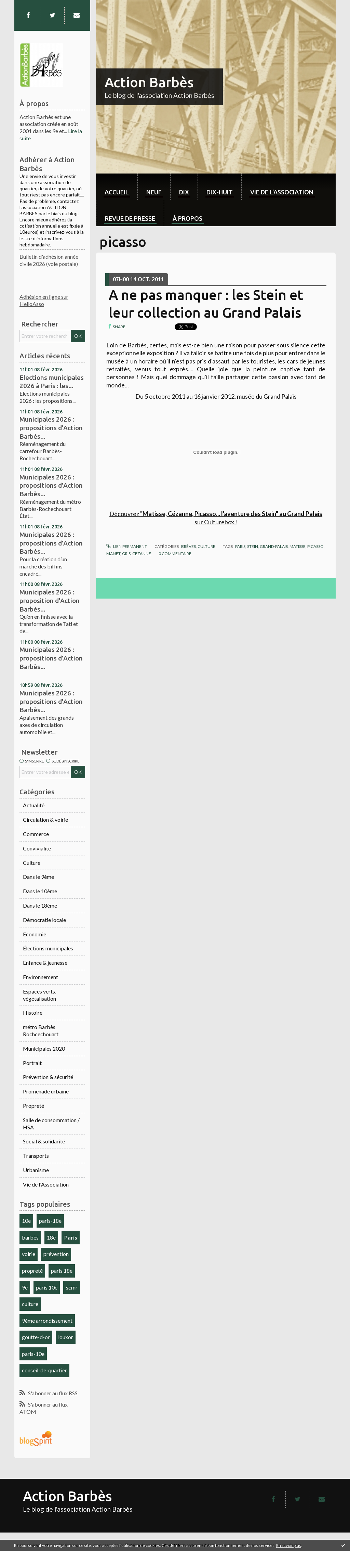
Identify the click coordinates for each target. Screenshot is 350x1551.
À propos (187, 218)
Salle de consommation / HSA (51, 1123)
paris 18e (61, 1270)
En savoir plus (288, 1545)
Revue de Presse (130, 218)
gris (126, 553)
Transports (36, 1155)
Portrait (32, 1063)
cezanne (141, 553)
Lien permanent (126, 546)
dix (184, 192)
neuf (154, 192)
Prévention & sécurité (48, 1077)
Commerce (36, 834)
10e (26, 1220)
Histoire (32, 1012)
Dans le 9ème (38, 876)
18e (51, 1237)
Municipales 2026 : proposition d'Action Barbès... (49, 600)
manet (113, 553)
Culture (31, 862)
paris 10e (46, 1287)
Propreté (33, 1105)
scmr (72, 1287)
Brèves (188, 546)
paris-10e (33, 1353)
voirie (28, 1254)
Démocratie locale (44, 919)
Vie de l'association (281, 192)
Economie (34, 934)
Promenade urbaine (46, 1091)
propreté (32, 1270)
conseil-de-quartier (44, 1370)
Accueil (117, 192)
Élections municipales (48, 948)
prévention (56, 1254)
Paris (70, 1237)
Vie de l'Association (46, 1184)
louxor (65, 1337)
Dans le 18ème (40, 905)
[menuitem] (116, 187)
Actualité (33, 805)
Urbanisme (36, 1170)
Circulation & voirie (45, 819)
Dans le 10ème (40, 891)
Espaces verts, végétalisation (39, 995)
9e (25, 1287)
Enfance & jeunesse (45, 962)
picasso (315, 546)
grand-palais (274, 546)
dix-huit (219, 192)
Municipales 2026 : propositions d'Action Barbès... (51, 427)
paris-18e (50, 1220)
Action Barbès (149, 82)
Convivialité (37, 848)
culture (30, 1303)
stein (252, 546)
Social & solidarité (44, 1141)
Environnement (40, 977)
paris (240, 546)
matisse (298, 546)
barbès (30, 1237)
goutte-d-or (36, 1337)
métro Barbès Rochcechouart (40, 1030)
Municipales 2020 (44, 1048)
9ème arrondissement (47, 1320)
